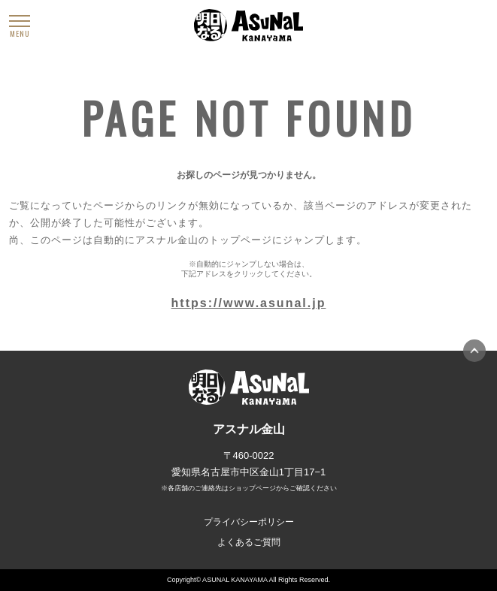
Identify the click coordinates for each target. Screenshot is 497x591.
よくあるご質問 (248, 542)
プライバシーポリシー (249, 522)
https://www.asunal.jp (248, 303)
